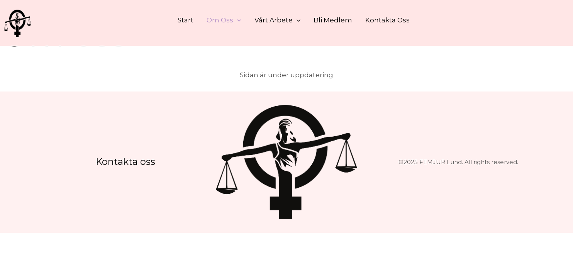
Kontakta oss (387, 20)
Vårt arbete (277, 20)
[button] (237, 20)
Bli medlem (333, 20)
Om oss (224, 20)
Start (185, 20)
